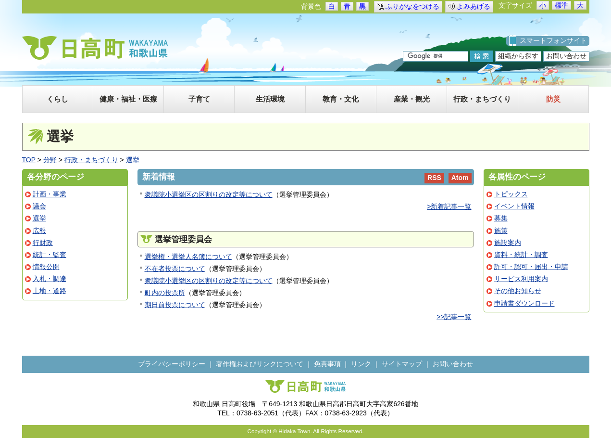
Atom (460, 177)
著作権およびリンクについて (259, 364)
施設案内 (507, 242)
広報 (39, 230)
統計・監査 (49, 254)
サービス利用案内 (521, 279)
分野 (50, 160)
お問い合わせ (566, 56)
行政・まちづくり (91, 160)
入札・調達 (49, 279)
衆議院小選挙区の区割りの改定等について (209, 194)
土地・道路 (49, 291)
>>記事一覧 (453, 317)
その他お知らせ (517, 291)
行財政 (43, 242)
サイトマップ (402, 364)
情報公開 (46, 267)
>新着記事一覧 (449, 206)
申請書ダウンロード (524, 303)
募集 (501, 218)
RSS (434, 177)
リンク (361, 364)
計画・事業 (49, 194)
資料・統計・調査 (521, 254)
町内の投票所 (165, 292)
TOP (29, 160)
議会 (39, 206)
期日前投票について (175, 305)
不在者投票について (175, 268)
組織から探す (518, 56)
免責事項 (327, 364)
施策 (501, 230)
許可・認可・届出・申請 (531, 267)
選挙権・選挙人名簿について (188, 256)
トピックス (511, 194)
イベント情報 (514, 206)
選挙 (132, 160)
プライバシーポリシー (171, 364)
